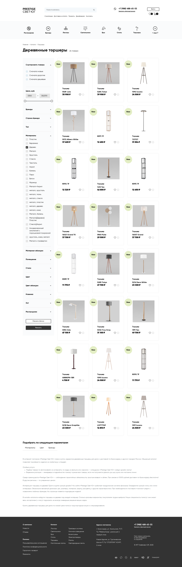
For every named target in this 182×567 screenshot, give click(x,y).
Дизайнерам (80, 16)
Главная (25, 44)
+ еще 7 (155, 30)
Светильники (56, 531)
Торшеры (41, 44)
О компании (49, 16)
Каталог (33, 44)
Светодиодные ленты (76, 543)
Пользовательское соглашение (35, 543)
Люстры (54, 528)
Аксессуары (73, 534)
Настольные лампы (58, 543)
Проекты (71, 16)
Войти (153, 9)
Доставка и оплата (60, 16)
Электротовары (74, 537)
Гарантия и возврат (30, 550)
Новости (26, 528)
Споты (53, 537)
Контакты (89, 16)
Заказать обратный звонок (142, 527)
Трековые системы (75, 528)
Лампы (71, 540)
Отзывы (25, 532)
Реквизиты (26, 554)
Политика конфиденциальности (35, 547)
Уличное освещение (76, 531)
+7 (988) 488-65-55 (128, 9)
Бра (52, 534)
